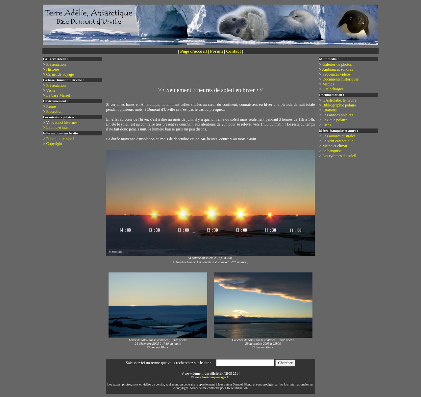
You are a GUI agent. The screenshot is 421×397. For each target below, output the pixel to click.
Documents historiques (340, 79)
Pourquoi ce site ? (60, 138)
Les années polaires (337, 115)
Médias (328, 84)
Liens (326, 125)
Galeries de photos (337, 64)
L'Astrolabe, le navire (339, 100)
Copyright (54, 143)
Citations (329, 110)
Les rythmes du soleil (339, 155)
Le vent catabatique (337, 141)
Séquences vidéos (336, 74)
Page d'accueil (193, 51)
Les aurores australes (339, 136)
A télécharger (332, 89)
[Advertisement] (212, 74)
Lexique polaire (334, 120)
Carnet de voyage (60, 74)
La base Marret (58, 95)
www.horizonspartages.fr (212, 377)
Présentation (55, 64)
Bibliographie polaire (339, 105)
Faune (51, 106)
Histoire (52, 69)
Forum (216, 51)
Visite (50, 90)
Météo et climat (334, 146)
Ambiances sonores (337, 69)
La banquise (331, 151)
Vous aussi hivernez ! (63, 122)
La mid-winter (57, 127)
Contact (233, 51)
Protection (54, 111)
